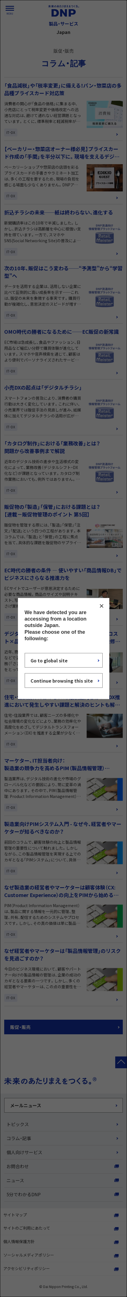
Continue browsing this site (62, 680)
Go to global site (49, 660)
